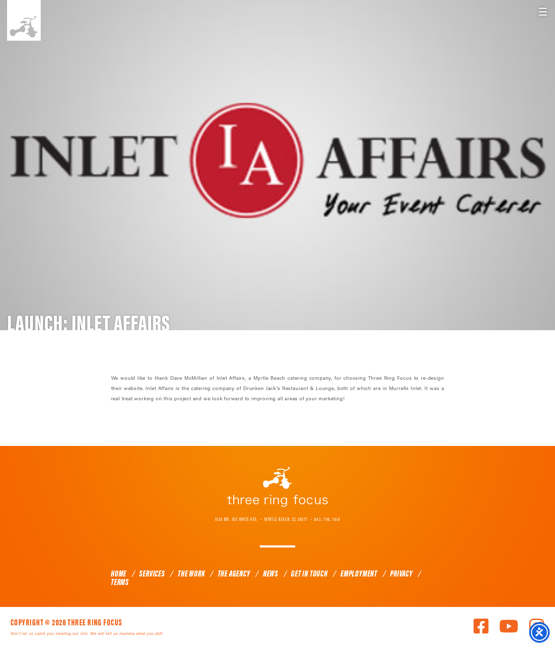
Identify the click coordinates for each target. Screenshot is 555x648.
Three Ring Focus (277, 487)
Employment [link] (359, 573)
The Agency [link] (234, 573)
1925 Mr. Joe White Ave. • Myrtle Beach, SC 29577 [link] (261, 518)
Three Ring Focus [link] (24, 20)
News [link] (270, 573)
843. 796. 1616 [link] (327, 518)
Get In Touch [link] (309, 573)
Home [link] (118, 573)
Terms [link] (120, 581)
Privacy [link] (401, 573)
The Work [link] (191, 573)
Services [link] (152, 573)
